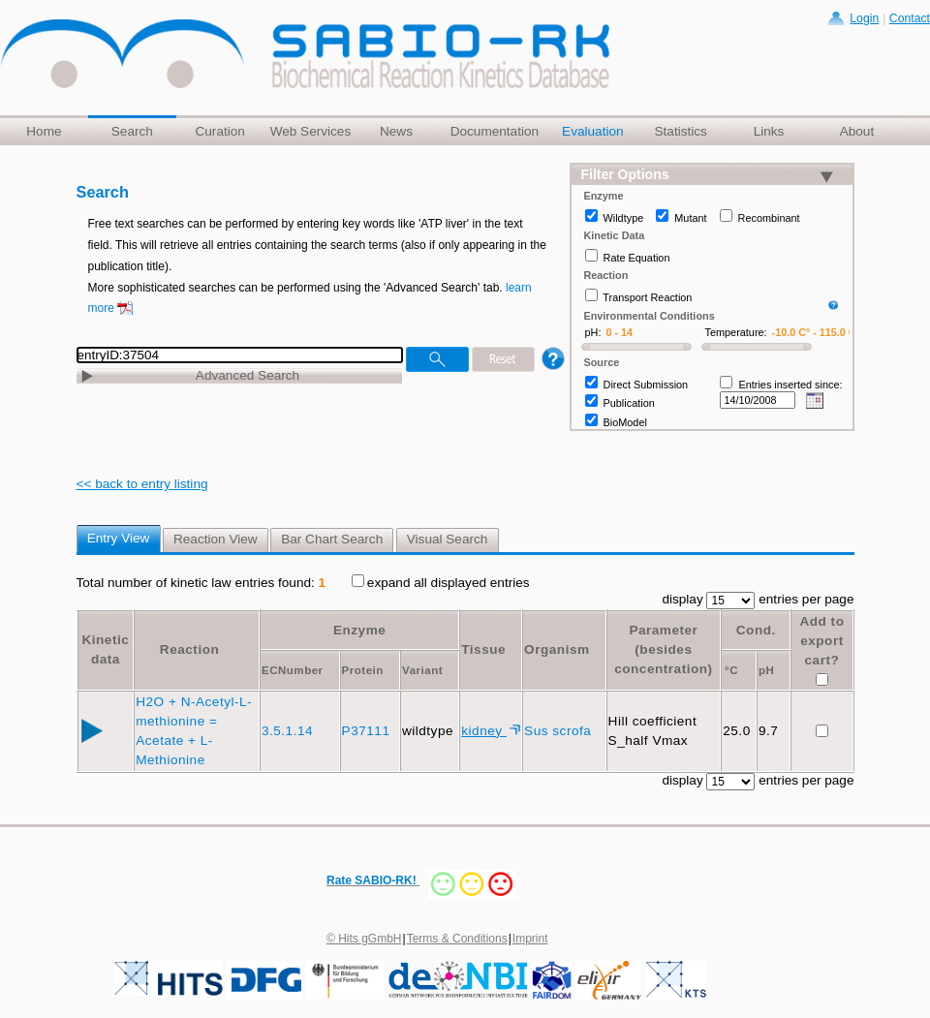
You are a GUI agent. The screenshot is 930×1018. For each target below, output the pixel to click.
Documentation (494, 131)
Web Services (311, 131)
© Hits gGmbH (364, 938)
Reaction (189, 649)
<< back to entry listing (142, 484)
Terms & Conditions (457, 938)
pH (766, 670)
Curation (219, 131)
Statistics (680, 131)
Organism (556, 649)
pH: (593, 332)
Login (864, 18)
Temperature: (736, 332)
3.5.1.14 (289, 731)
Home (43, 131)
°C (731, 670)
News (396, 131)
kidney (484, 731)
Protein (363, 670)
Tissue (483, 649)
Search (132, 131)
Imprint (530, 938)
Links (769, 131)
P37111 (368, 731)
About (857, 131)
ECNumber (293, 670)
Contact (909, 18)
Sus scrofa (560, 731)
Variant (422, 670)
